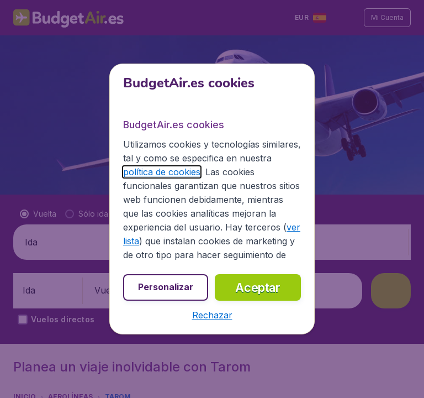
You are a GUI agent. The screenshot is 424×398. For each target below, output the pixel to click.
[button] (212, 315)
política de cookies (161, 171)
